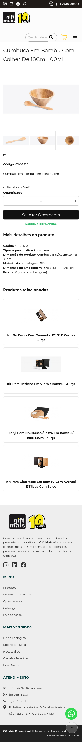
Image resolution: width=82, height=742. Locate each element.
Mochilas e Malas (15, 644)
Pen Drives (11, 665)
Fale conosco (12, 614)
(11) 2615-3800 (67, 4)
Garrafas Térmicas (15, 658)
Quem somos (12, 601)
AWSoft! (74, 735)
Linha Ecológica (14, 638)
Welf (26, 187)
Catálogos (10, 608)
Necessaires (11, 651)
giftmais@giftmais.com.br (27, 688)
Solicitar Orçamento (41, 214)
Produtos (9, 587)
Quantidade (12, 193)
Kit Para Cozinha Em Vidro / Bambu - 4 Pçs (41, 384)
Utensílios (12, 187)
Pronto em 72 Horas (17, 594)
